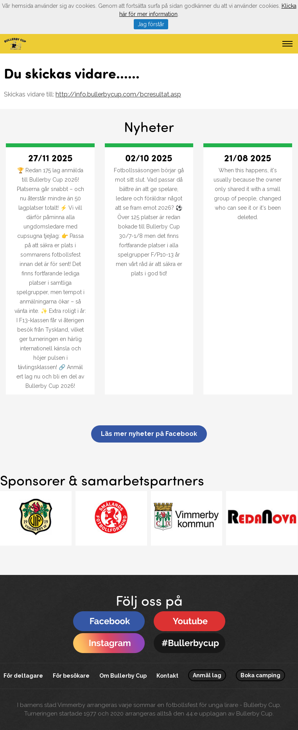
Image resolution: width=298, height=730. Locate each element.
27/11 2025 (50, 157)
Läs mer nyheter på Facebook (149, 433)
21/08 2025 (247, 157)
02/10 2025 (148, 157)
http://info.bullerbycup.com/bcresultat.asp (118, 94)
